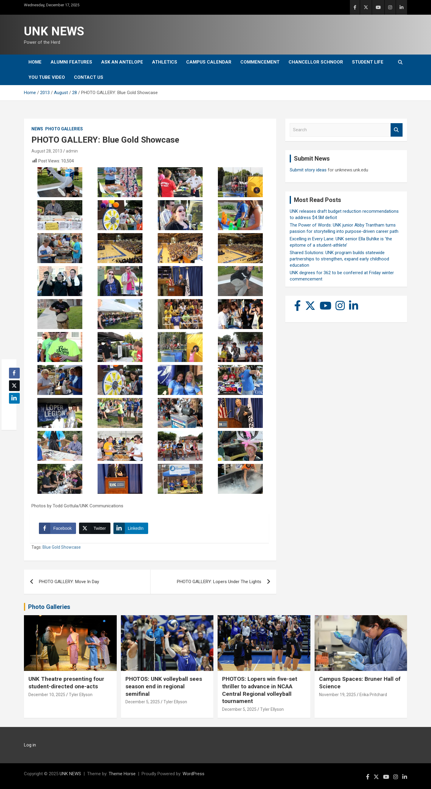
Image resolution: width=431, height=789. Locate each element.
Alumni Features (71, 62)
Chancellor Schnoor (316, 62)
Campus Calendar (208, 62)
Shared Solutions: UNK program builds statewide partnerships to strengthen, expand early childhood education (339, 259)
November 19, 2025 (337, 694)
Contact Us (88, 77)
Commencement (260, 62)
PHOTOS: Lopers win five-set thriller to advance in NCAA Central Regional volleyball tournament (259, 689)
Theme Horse (122, 773)
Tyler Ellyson (80, 694)
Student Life (367, 62)
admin (72, 151)
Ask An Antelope (122, 62)
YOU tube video (46, 77)
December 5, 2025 (142, 701)
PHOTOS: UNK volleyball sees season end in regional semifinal (163, 686)
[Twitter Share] (94, 528)
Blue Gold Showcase (62, 547)
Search (397, 130)
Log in (30, 745)
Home (35, 62)
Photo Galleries (64, 128)
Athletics (164, 62)
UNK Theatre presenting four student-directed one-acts (66, 682)
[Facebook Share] (57, 528)
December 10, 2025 (46, 694)
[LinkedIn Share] (130, 528)
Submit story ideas (308, 170)
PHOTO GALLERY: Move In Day (69, 581)
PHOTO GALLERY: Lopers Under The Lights (219, 581)
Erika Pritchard (373, 694)
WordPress (193, 773)
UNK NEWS (54, 31)
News (37, 128)
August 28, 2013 (46, 151)
